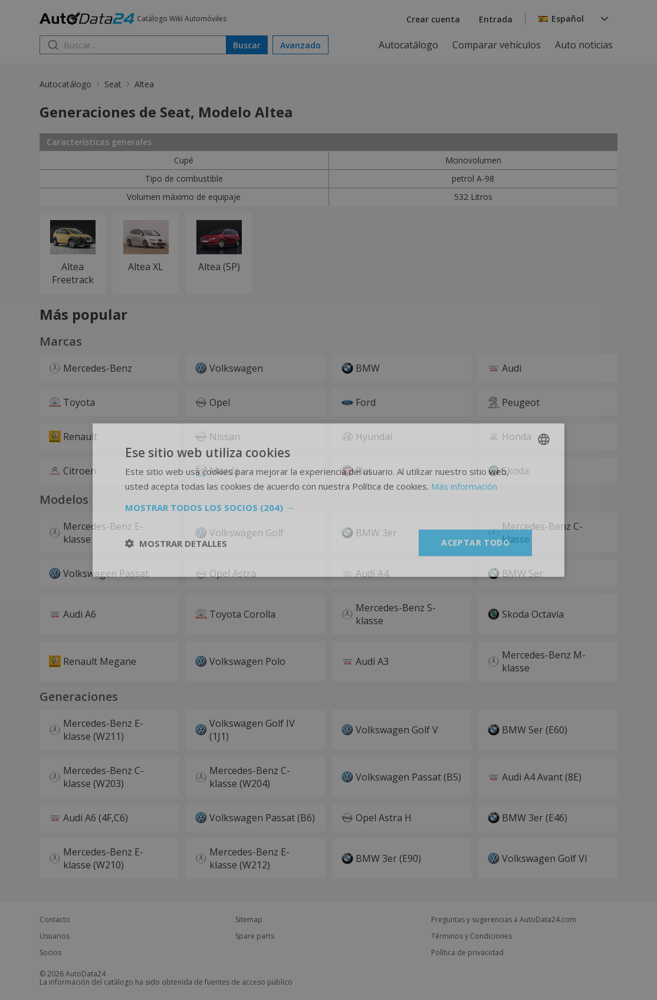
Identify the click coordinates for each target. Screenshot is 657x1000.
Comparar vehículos (496, 44)
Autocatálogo (408, 44)
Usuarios (55, 936)
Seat (112, 84)
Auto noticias (584, 44)
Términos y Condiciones (471, 936)
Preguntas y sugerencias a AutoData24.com (503, 919)
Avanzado (300, 45)
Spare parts (254, 936)
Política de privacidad (467, 952)
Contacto (55, 919)
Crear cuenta (433, 19)
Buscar (247, 45)
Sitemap (248, 919)
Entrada (496, 19)
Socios (50, 952)
